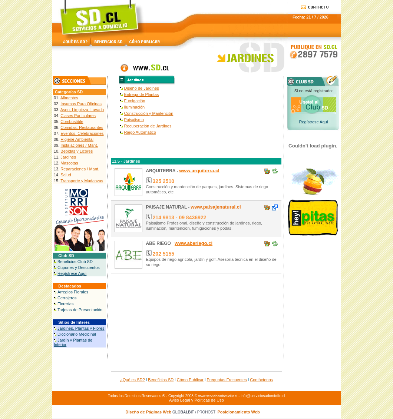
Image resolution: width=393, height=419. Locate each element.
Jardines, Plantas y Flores (81, 328)
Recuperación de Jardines (148, 126)
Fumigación (134, 101)
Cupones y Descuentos (78, 267)
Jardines (68, 157)
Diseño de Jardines (141, 88)
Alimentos (69, 98)
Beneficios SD (161, 380)
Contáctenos (261, 380)
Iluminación (134, 107)
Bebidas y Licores (76, 151)
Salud (65, 175)
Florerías (65, 304)
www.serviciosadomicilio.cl (218, 396)
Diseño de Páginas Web (148, 412)
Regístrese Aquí (71, 273)
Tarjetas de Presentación (79, 309)
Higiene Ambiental (76, 139)
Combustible (71, 121)
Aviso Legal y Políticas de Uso (196, 400)
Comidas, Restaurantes (81, 127)
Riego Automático (140, 132)
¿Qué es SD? (132, 380)
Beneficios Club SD (75, 261)
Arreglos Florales (72, 292)
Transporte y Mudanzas (81, 181)
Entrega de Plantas (141, 94)
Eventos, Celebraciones (81, 133)
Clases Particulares (78, 115)
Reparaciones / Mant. (79, 169)
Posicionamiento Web (239, 412)
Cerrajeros (66, 298)
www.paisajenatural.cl (216, 207)
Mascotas (69, 163)
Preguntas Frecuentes (227, 380)
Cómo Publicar (190, 380)
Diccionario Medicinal (76, 334)
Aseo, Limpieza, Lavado (82, 109)
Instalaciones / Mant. (79, 145)
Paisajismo (134, 119)
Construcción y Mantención (149, 113)
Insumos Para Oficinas (81, 104)
